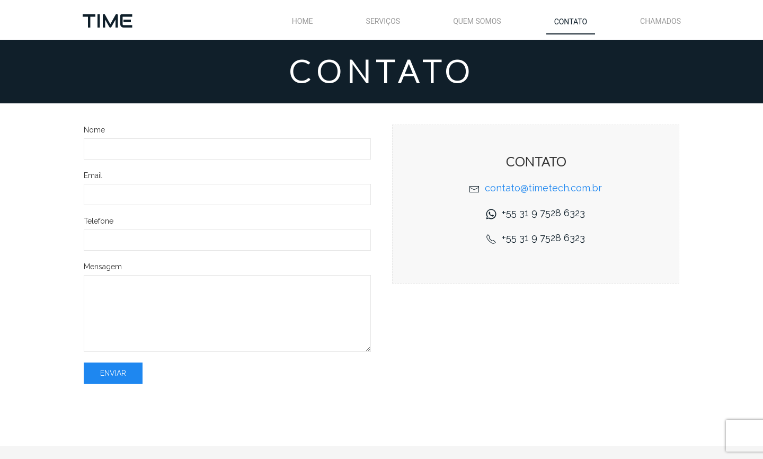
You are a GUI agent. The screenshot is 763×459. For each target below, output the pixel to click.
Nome (94, 130)
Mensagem (103, 266)
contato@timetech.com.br (543, 187)
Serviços (383, 21)
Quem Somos (477, 21)
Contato (570, 21)
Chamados (660, 21)
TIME (107, 21)
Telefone (98, 221)
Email (93, 175)
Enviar (113, 373)
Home (302, 21)
